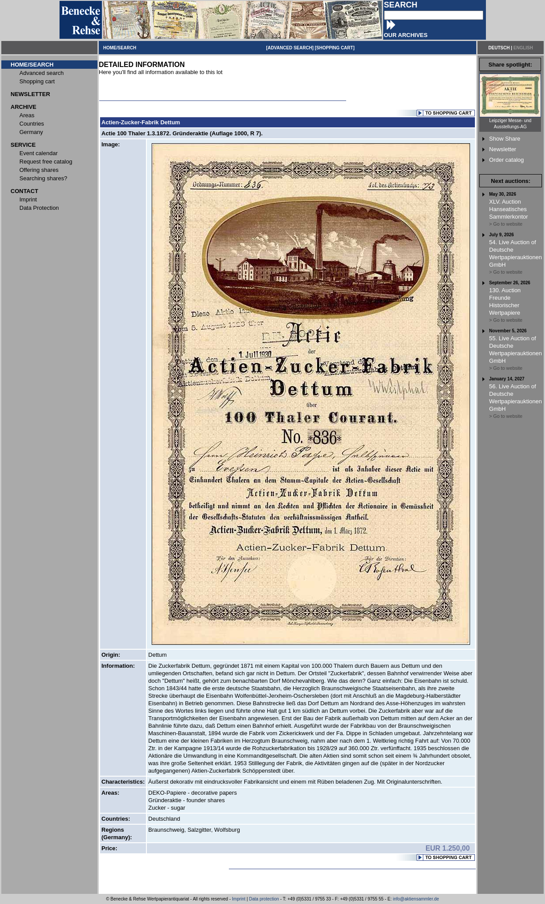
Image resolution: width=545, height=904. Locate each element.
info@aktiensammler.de (416, 899)
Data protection (264, 899)
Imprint (239, 899)
